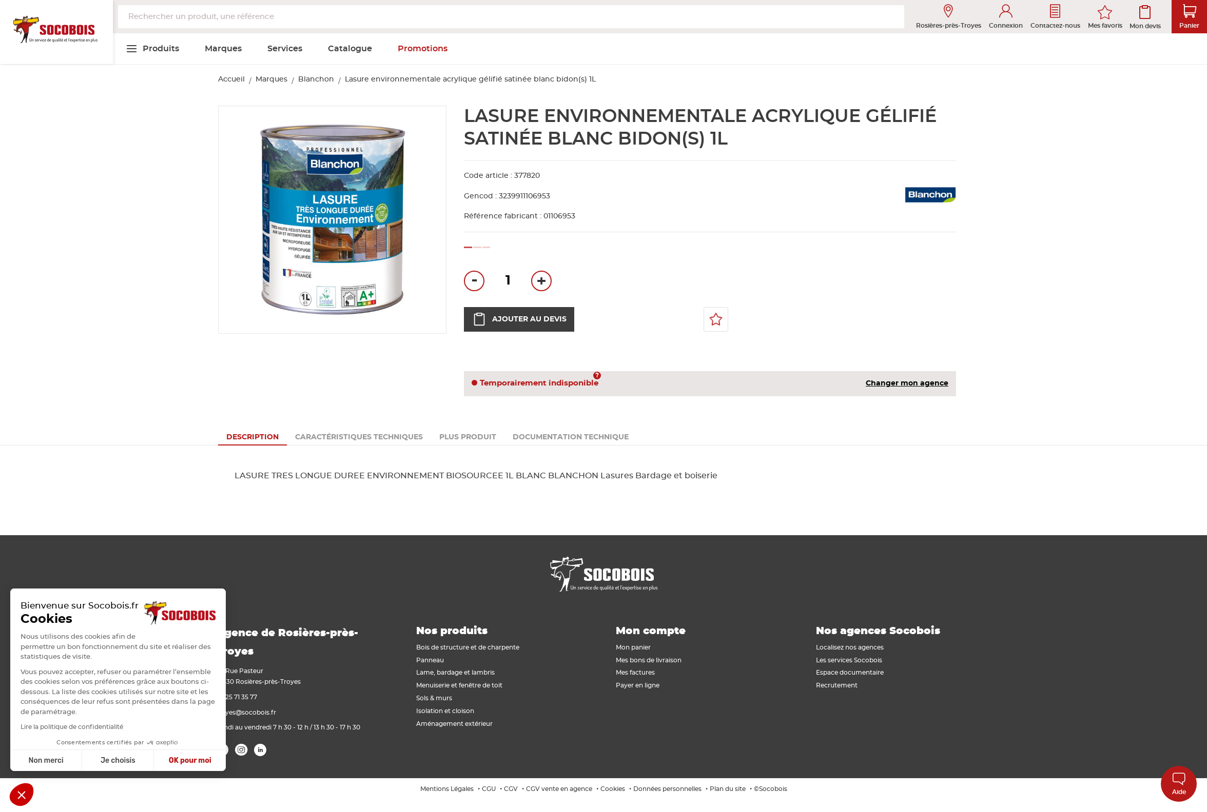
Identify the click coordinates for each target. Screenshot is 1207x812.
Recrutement (837, 685)
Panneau (430, 660)
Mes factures (635, 672)
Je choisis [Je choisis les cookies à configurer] (42, 760)
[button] (21, 794)
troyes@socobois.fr (246, 712)
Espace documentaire (850, 672)
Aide (1179, 783)
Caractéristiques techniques (359, 437)
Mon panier (633, 647)
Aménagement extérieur (454, 724)
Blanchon (316, 79)
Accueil (231, 79)
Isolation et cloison (445, 711)
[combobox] (511, 16)
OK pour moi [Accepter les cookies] (114, 760)
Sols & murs (434, 698)
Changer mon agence (907, 383)
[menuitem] (152, 48)
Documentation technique (571, 437)
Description (252, 437)
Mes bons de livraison (649, 660)
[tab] (252, 437)
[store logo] (56, 32)
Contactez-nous (1055, 17)
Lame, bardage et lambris (455, 672)
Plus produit (467, 437)
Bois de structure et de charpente (467, 647)
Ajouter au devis (519, 319)
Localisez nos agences (850, 647)
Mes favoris (1105, 26)
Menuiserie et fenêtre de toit (459, 685)
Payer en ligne (637, 685)
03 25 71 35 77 (236, 697)
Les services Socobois (849, 660)
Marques (271, 79)
